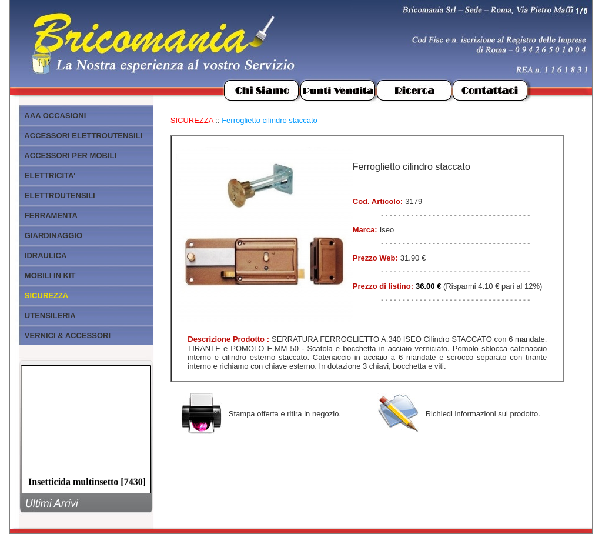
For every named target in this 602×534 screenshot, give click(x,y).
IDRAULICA (46, 255)
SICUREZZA (191, 120)
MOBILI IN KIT (50, 275)
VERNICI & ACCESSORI (68, 335)
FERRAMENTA (51, 215)
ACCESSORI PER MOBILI (70, 155)
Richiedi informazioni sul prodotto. (483, 413)
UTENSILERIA (50, 315)
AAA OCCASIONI (55, 115)
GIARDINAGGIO (53, 235)
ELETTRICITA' (50, 175)
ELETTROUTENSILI (60, 195)
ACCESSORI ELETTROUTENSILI (83, 135)
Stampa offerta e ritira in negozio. (285, 413)
